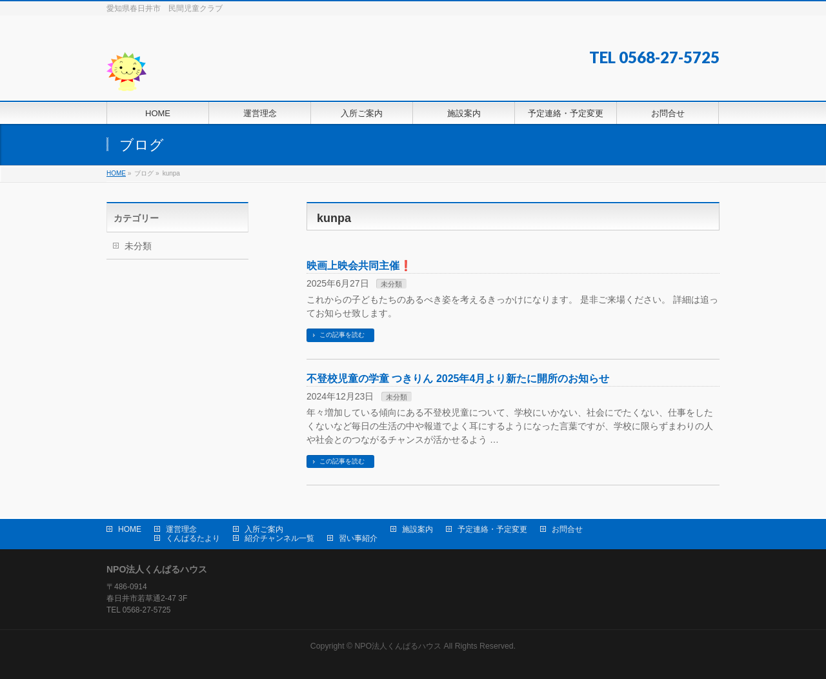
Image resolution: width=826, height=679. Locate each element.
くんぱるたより (193, 538)
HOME (129, 529)
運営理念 (181, 529)
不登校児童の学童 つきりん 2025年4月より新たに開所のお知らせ (458, 378)
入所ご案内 (264, 529)
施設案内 (417, 529)
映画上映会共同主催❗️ (359, 265)
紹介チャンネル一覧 (279, 538)
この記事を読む (342, 334)
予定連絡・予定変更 (492, 529)
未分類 (391, 284)
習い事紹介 (358, 538)
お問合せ (567, 529)
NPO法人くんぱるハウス (397, 646)
